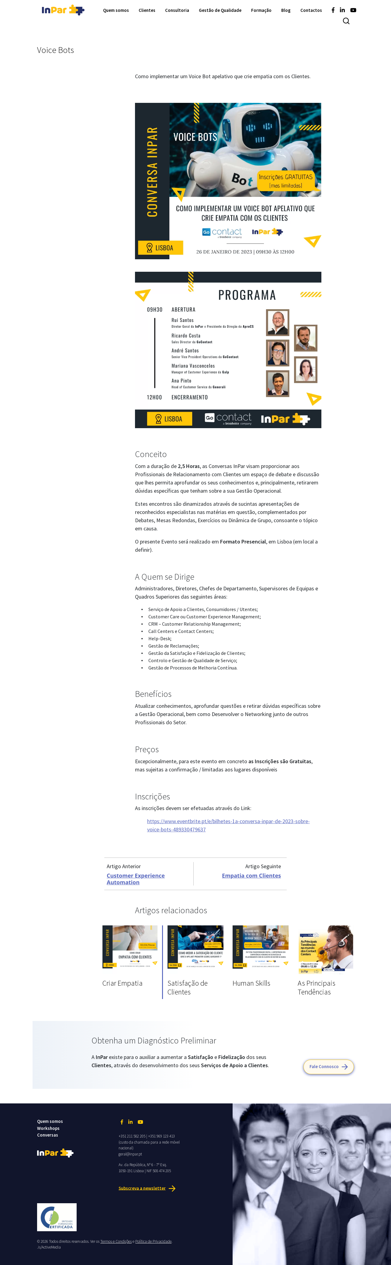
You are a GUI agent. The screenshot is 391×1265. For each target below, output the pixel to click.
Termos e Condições (116, 1241)
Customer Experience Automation (136, 879)
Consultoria (177, 10)
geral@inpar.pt (130, 1154)
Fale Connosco (324, 1066)
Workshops (48, 1128)
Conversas (47, 1135)
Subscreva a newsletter (142, 1188)
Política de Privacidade (153, 1241)
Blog (286, 10)
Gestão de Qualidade (220, 10)
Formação (261, 10)
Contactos (311, 10)
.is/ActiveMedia (49, 1247)
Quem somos (116, 10)
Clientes (147, 10)
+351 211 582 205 (132, 1136)
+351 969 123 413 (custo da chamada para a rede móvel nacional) (149, 1142)
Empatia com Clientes (251, 875)
